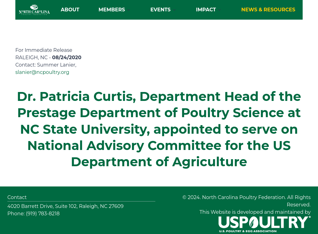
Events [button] (160, 10)
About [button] (70, 10)
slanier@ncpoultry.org (42, 72)
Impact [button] (206, 10)
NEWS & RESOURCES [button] (268, 10)
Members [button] (112, 10)
